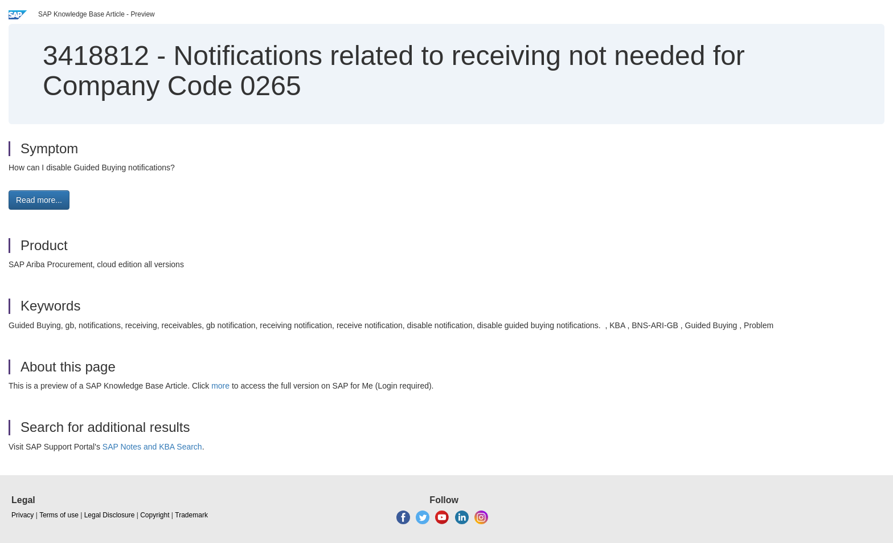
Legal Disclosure (109, 515)
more (220, 385)
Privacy (22, 515)
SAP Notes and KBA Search (152, 446)
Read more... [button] (39, 200)
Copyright (154, 515)
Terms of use (59, 515)
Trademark (191, 515)
